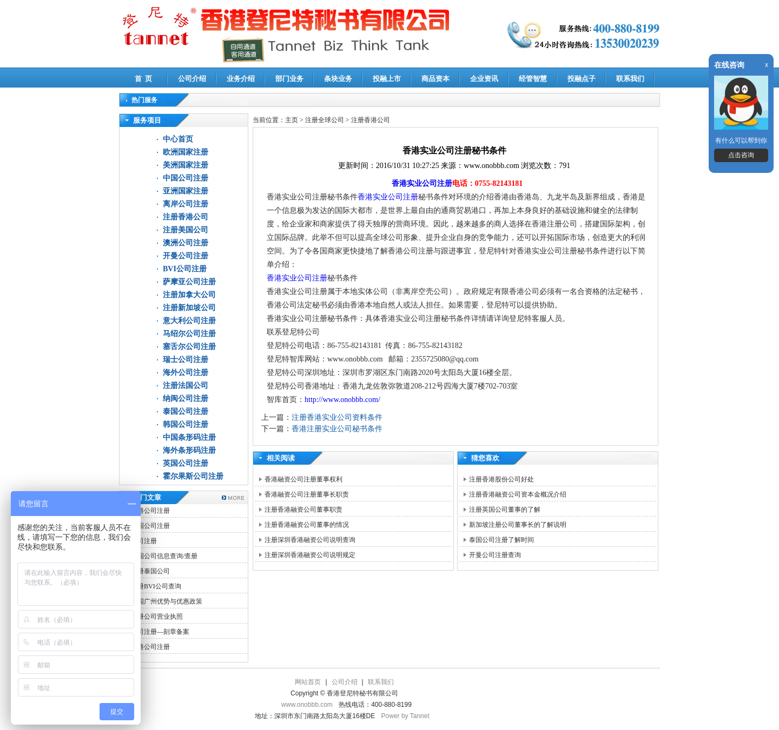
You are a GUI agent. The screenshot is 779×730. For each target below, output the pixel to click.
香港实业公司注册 (422, 183)
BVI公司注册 (185, 269)
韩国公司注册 (185, 424)
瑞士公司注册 (185, 360)
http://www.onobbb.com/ (342, 400)
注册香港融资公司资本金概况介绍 (517, 494)
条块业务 (338, 79)
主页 (291, 120)
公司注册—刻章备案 (160, 631)
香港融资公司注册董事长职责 (307, 494)
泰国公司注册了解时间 (501, 540)
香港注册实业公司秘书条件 (337, 429)
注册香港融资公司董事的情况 (307, 524)
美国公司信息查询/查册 (164, 556)
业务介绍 (241, 79)
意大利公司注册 (189, 321)
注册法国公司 (185, 385)
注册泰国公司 (150, 571)
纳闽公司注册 (185, 398)
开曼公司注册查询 (495, 555)
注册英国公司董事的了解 (504, 509)
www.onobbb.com (307, 704)
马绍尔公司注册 (189, 334)
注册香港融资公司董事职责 (303, 509)
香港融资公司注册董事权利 (303, 479)
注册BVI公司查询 (156, 586)
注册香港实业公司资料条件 (337, 417)
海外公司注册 (185, 373)
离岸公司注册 (185, 204)
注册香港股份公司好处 (501, 479)
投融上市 (387, 79)
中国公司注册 (185, 178)
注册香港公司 (185, 217)
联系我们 (630, 79)
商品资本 (435, 79)
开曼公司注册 (185, 256)
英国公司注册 (185, 463)
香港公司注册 (150, 510)
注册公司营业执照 (157, 616)
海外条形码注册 (189, 450)
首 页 (144, 79)
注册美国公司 (185, 230)
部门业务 (289, 79)
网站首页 (308, 682)
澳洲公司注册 (185, 243)
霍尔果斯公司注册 (193, 476)
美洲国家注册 (185, 165)
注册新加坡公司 (189, 308)
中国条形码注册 (189, 437)
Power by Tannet (405, 716)
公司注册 (144, 541)
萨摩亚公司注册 (189, 282)
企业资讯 (484, 79)
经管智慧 (533, 79)
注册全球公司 (325, 120)
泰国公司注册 (185, 411)
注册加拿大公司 (189, 295)
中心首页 (178, 139)
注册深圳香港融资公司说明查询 (310, 540)
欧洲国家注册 (185, 152)
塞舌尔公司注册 (189, 347)
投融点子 (581, 79)
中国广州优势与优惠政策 (166, 601)
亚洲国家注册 (185, 191)
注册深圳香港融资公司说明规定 (310, 555)
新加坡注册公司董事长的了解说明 (517, 524)
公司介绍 (192, 79)
